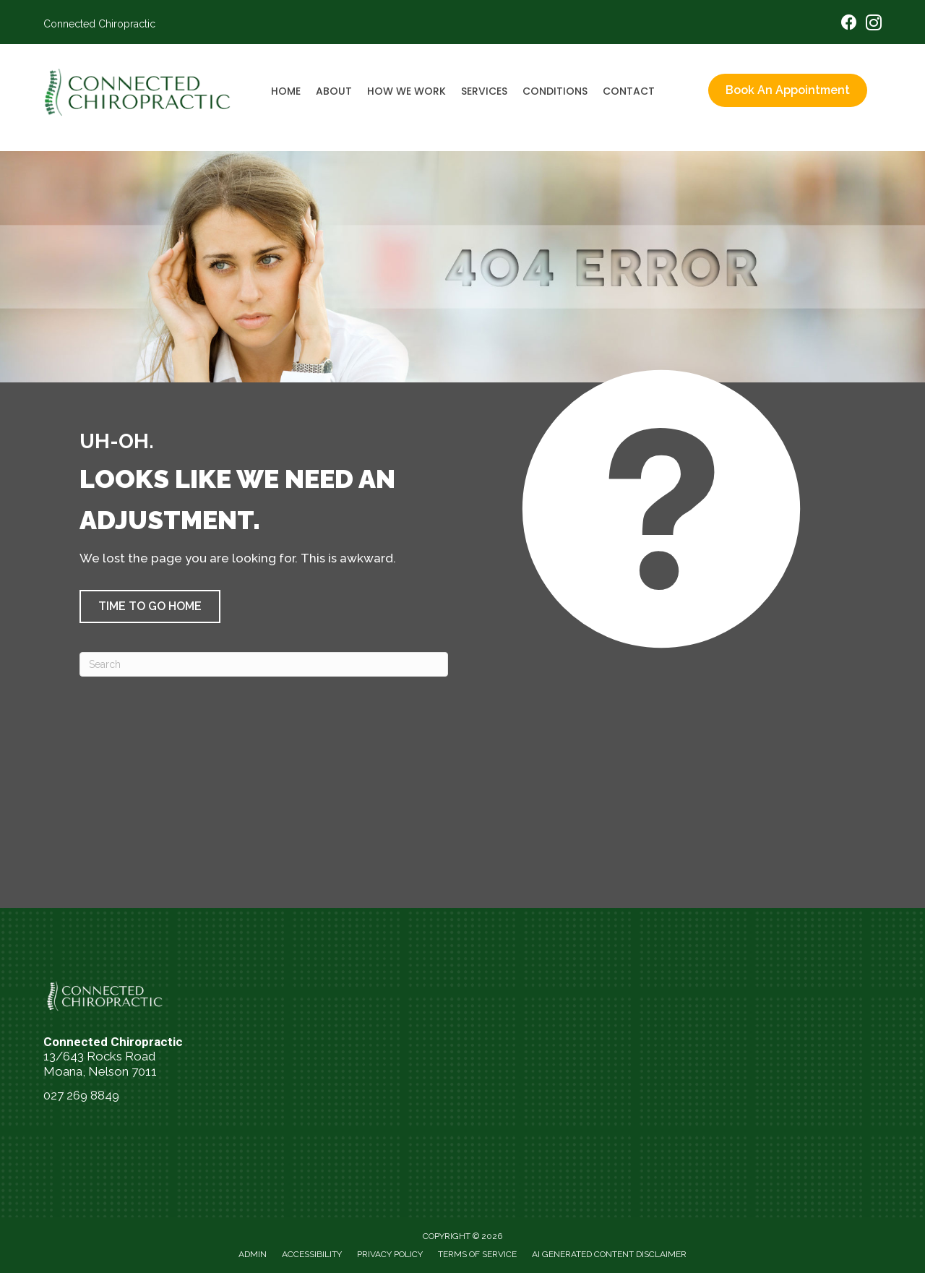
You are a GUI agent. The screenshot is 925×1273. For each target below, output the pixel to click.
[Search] (263, 664)
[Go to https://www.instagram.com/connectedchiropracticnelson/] (874, 24)
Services (484, 91)
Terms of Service (477, 1254)
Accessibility (312, 1254)
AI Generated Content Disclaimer (609, 1254)
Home (286, 91)
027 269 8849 (81, 1095)
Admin (252, 1254)
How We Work (406, 91)
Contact (629, 91)
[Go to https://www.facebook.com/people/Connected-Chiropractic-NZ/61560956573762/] (849, 24)
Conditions (555, 91)
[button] (149, 606)
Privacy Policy (390, 1254)
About (334, 91)
